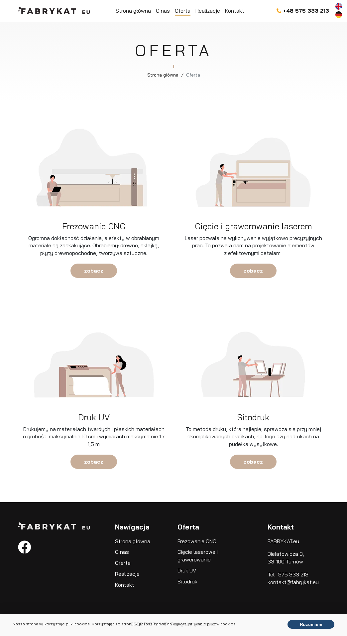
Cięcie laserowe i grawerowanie (197, 555)
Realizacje (207, 10)
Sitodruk (187, 581)
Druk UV (186, 570)
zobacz (93, 270)
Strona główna (133, 10)
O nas (163, 10)
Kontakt (234, 10)
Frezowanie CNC (196, 541)
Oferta (182, 10)
